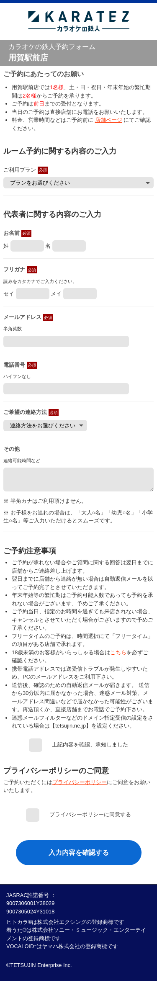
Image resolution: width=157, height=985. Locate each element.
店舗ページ (108, 120)
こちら (118, 656)
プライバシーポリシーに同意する (90, 818)
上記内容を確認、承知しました (90, 748)
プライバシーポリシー (79, 786)
